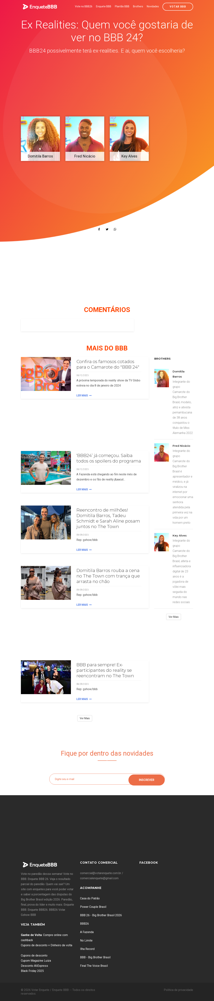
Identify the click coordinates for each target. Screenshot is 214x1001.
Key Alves (180, 535)
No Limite (86, 940)
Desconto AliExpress (34, 965)
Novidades (153, 6)
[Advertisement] (107, 85)
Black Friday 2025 (32, 971)
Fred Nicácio (181, 445)
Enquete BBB (103, 6)
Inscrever (146, 779)
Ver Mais (85, 718)
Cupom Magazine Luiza (36, 960)
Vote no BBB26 (83, 6)
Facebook (148, 862)
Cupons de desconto (34, 955)
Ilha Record (87, 949)
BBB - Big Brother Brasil (95, 957)
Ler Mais (84, 395)
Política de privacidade (178, 990)
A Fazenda (87, 932)
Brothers (138, 6)
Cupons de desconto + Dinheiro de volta (46, 945)
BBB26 (84, 923)
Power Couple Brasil (93, 907)
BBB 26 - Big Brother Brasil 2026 (101, 915)
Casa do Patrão (90, 898)
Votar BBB (178, 6)
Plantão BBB (122, 6)
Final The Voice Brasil (94, 965)
